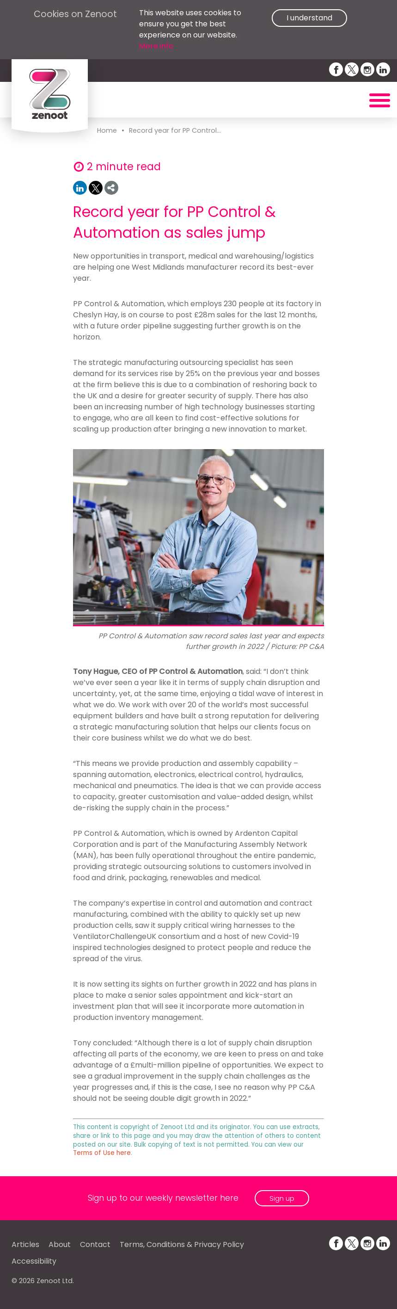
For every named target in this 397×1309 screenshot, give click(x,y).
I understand (309, 17)
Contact (95, 1244)
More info (156, 46)
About (60, 1244)
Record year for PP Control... (175, 130)
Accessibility (34, 1261)
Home (107, 130)
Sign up (281, 1198)
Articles (25, 1244)
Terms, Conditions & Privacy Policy (182, 1244)
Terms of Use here (102, 1152)
